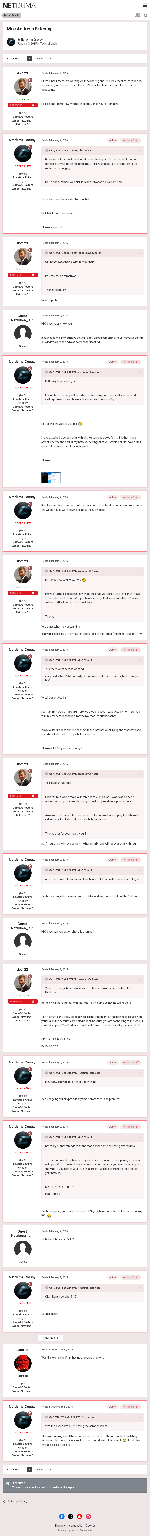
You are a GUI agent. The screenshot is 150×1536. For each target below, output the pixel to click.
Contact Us (75, 1525)
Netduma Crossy (32, 39)
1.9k (23, 113)
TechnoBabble (49, 43)
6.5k (23, 173)
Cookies (91, 1525)
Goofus (22, 1350)
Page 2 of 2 (44, 58)
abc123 (22, 73)
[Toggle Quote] (47, 150)
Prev (16, 58)
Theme (60, 1525)
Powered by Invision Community (75, 1530)
